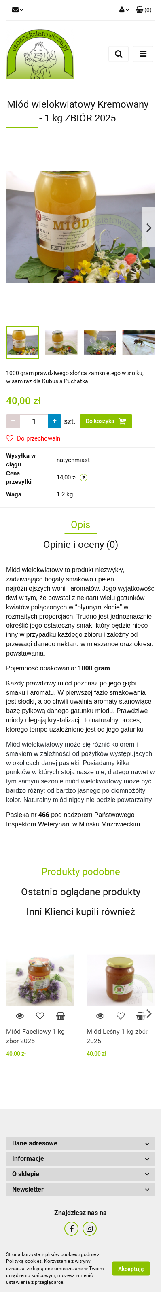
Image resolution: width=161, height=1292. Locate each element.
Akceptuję (131, 1269)
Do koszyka (106, 421)
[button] (144, 10)
